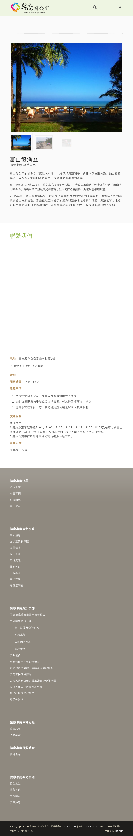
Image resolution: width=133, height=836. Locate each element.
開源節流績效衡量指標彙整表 (27, 614)
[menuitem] (93, 8)
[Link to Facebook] (120, 8)
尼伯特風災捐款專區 (22, 693)
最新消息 (15, 535)
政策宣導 (20, 634)
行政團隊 (15, 499)
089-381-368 (70, 826)
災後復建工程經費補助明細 (26, 686)
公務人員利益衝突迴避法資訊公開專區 (33, 680)
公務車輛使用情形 (21, 674)
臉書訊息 (15, 728)
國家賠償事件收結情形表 (25, 661)
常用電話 (15, 506)
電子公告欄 (17, 699)
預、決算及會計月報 (27, 627)
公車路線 (15, 802)
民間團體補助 (23, 641)
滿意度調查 (17, 585)
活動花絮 (15, 735)
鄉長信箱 (15, 547)
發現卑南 (15, 487)
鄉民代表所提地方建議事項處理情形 (31, 668)
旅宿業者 (15, 796)
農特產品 (15, 754)
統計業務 (20, 648)
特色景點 (15, 783)
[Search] (93, 8)
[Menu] (102, 8)
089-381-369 (91, 826)
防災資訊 (15, 560)
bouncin (119, 830)
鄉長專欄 (15, 493)
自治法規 (15, 579)
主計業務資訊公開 (21, 621)
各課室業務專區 (19, 541)
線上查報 (15, 554)
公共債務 (15, 655)
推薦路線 (15, 789)
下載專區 (15, 573)
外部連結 (15, 566)
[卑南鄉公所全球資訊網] (55, 8)
